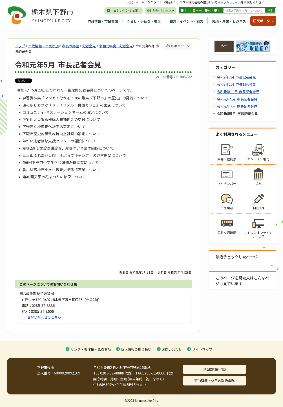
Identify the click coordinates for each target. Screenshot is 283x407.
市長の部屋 (70, 45)
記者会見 (89, 45)
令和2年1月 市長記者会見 (236, 84)
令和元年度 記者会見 (116, 45)
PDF (210, 10)
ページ (199, 10)
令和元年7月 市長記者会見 (237, 106)
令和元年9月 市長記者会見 (237, 98)
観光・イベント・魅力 (186, 21)
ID (219, 10)
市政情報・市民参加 (103, 21)
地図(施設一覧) (214, 369)
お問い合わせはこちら (44, 317)
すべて (187, 10)
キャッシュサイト (229, 2)
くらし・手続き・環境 (144, 21)
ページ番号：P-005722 (174, 76)
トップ (20, 45)
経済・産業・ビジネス (229, 21)
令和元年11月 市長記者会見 (238, 91)
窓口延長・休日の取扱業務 (214, 380)
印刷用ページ (180, 46)
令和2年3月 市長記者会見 (236, 76)
